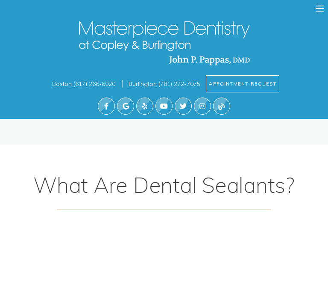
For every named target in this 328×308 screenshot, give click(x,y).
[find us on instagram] (202, 106)
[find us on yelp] (144, 106)
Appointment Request (243, 84)
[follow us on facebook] (106, 106)
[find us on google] (125, 106)
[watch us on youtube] (164, 106)
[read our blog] (221, 106)
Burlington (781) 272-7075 (165, 84)
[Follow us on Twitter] (183, 106)
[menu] (319, 9)
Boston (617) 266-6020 (83, 84)
